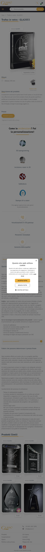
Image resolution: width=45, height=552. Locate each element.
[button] (23, 290)
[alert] (22, 276)
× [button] (36, 260)
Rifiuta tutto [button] (22, 285)
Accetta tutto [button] (22, 280)
